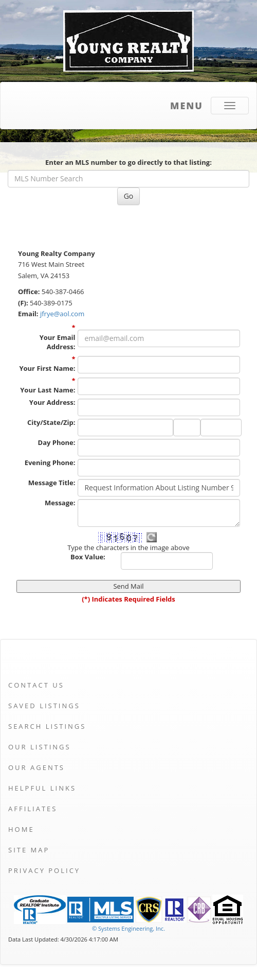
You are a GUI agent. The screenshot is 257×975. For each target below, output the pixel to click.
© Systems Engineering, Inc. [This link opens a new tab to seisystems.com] (128, 928)
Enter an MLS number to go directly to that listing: (128, 162)
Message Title (52, 482)
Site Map (28, 849)
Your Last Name (47, 390)
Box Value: (87, 556)
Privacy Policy (44, 870)
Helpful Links (42, 788)
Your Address (52, 402)
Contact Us (36, 685)
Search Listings (47, 726)
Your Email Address (58, 342)
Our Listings (39, 746)
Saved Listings (44, 705)
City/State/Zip (51, 422)
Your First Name (47, 368)
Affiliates (32, 808)
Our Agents (36, 767)
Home (21, 829)
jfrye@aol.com (62, 313)
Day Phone (57, 442)
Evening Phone (50, 462)
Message (60, 502)
